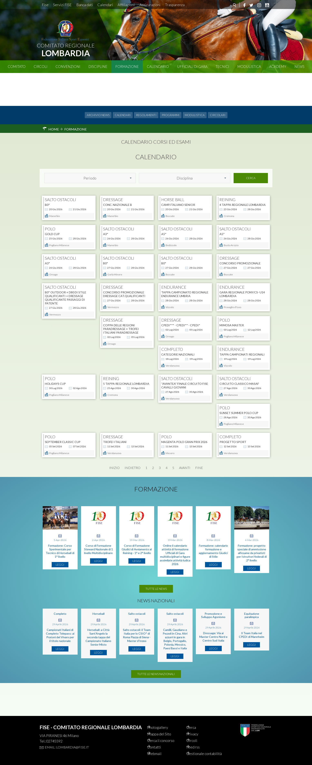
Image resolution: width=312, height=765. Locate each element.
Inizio (114, 490)
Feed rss (199, 741)
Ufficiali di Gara (192, 66)
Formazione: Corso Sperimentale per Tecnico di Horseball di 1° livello (60, 573)
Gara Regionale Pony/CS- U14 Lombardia (242, 294)
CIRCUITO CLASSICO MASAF (64, 413)
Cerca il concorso (167, 734)
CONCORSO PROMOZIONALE (240, 252)
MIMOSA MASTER (173, 333)
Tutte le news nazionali (156, 700)
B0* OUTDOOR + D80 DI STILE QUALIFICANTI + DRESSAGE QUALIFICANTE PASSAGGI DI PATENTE (65, 298)
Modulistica (249, 66)
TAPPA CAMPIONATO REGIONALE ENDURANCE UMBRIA (184, 294)
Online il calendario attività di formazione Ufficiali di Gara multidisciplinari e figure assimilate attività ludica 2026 (175, 577)
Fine (199, 490)
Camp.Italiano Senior (178, 172)
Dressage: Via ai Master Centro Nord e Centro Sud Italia (213, 659)
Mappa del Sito (165, 727)
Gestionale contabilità (201, 751)
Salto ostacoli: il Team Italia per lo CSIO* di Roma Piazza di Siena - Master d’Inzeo (136, 658)
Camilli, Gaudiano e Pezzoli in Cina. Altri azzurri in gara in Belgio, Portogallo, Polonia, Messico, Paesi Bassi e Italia (175, 662)
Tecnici (222, 66)
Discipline (97, 66)
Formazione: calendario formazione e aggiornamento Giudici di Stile (213, 573)
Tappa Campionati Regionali (67, 373)
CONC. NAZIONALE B (117, 172)
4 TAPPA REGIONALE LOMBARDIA (243, 172)
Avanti (184, 490)
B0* (47, 172)
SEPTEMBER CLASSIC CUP (179, 413)
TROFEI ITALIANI (231, 413)
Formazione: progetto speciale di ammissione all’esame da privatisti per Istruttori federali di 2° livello (252, 575)
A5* (163, 212)
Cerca (250, 145)
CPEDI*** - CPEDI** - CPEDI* (122, 333)
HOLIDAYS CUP (113, 373)
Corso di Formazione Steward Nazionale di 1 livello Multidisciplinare (98, 571)
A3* (105, 212)
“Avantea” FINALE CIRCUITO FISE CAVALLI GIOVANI (243, 374)
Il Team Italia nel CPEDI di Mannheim (251, 657)
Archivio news (98, 82)
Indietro (132, 490)
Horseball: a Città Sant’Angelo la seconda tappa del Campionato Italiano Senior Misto (98, 660)
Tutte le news (156, 611)
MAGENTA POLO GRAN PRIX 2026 (68, 453)
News (299, 66)
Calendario (158, 66)
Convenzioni (68, 66)
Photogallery (163, 720)
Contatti (159, 741)
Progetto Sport (116, 453)
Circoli (40, 66)
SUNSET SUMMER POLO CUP (122, 413)
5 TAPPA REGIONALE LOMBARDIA (184, 373)
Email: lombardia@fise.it (67, 740)
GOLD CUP (52, 212)
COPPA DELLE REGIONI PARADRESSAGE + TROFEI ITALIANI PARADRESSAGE (63, 336)
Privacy (198, 727)
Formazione (127, 66)
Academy (277, 66)
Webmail (160, 748)
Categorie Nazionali (236, 333)
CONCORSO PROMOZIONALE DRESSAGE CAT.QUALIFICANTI (124, 294)
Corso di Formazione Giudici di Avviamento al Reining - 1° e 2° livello (137, 571)
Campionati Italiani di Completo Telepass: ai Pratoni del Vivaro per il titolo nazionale (60, 658)
